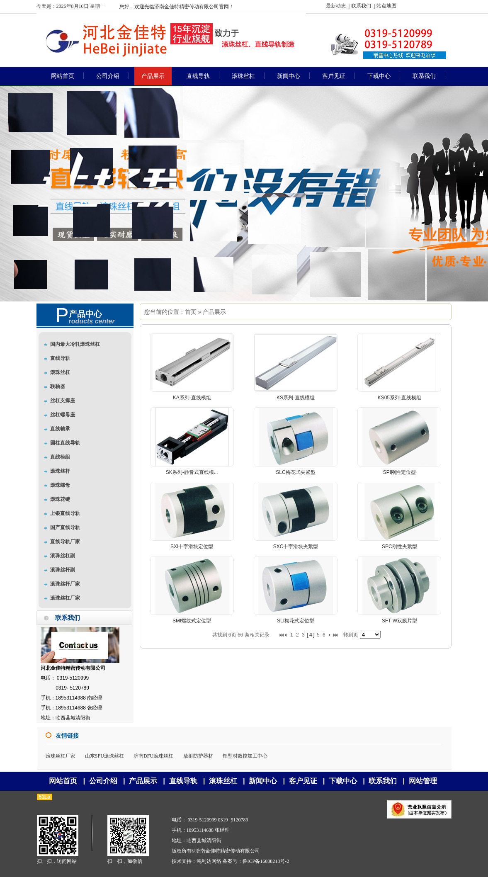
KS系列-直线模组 (296, 398)
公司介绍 (103, 781)
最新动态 (336, 6)
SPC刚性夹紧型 (399, 546)
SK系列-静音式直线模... (192, 472)
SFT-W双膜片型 (399, 621)
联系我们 (361, 6)
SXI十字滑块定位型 (191, 546)
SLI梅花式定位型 (295, 621)
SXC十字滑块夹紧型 (295, 546)
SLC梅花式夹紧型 (295, 472)
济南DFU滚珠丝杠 (153, 756)
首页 (191, 312)
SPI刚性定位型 (399, 472)
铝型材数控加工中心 (245, 756)
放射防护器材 (198, 756)
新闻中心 (263, 781)
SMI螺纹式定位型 (191, 621)
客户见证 (303, 781)
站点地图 (386, 6)
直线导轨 (183, 781)
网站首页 (63, 781)
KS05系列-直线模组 (399, 398)
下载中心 (343, 781)
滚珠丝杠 (223, 781)
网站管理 (423, 781)
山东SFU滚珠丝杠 (104, 756)
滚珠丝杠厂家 (60, 756)
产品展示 (214, 312)
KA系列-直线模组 (192, 398)
